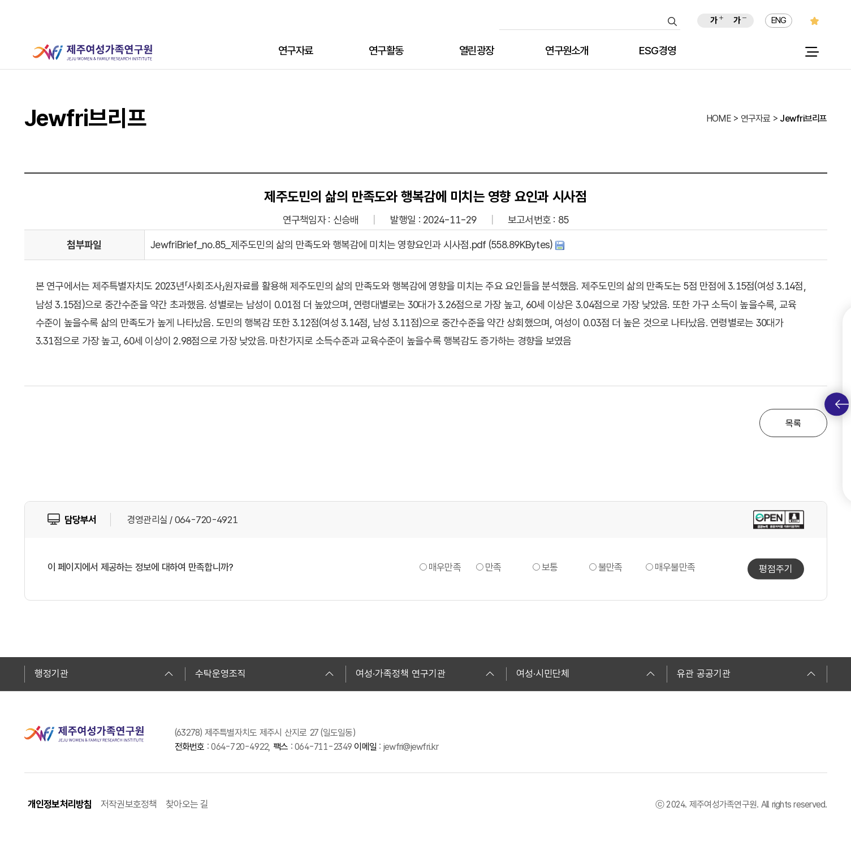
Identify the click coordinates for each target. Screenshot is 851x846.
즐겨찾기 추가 (814, 21)
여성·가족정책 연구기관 (425, 673)
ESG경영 (657, 51)
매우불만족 (675, 567)
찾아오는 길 (187, 804)
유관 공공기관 (746, 673)
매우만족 (445, 567)
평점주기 (776, 568)
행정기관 (104, 673)
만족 (493, 567)
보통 (550, 567)
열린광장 (476, 51)
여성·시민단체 (585, 673)
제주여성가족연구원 (92, 52)
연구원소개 (566, 51)
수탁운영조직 (264, 673)
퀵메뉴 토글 (842, 404)
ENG (779, 20)
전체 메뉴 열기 (811, 52)
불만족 (610, 567)
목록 (793, 423)
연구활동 (386, 51)
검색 (672, 21)
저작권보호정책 (129, 804)
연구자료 (295, 51)
